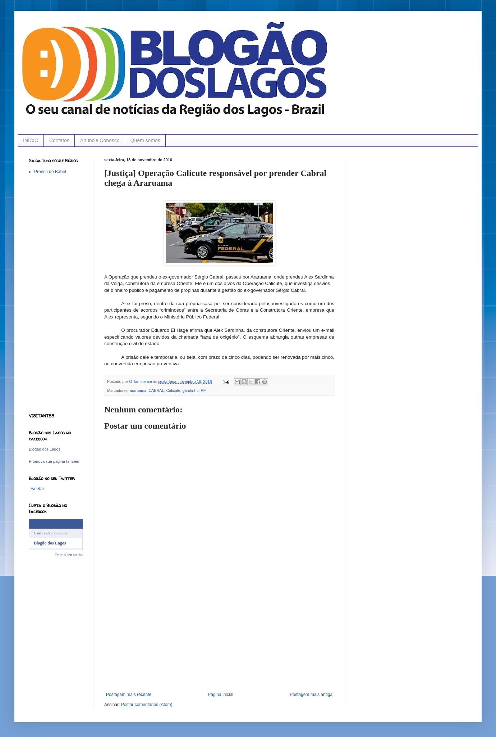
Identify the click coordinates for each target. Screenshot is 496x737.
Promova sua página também (55, 461)
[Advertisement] (219, 638)
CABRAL (156, 390)
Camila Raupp (45, 533)
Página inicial (220, 694)
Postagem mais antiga (311, 694)
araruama (138, 390)
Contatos (59, 140)
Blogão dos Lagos (44, 449)
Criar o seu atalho (69, 554)
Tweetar (36, 488)
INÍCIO (30, 140)
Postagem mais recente (128, 694)
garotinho (190, 390)
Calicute (173, 390)
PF (203, 390)
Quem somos (145, 140)
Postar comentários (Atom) (147, 704)
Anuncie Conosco (100, 140)
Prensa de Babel (50, 171)
